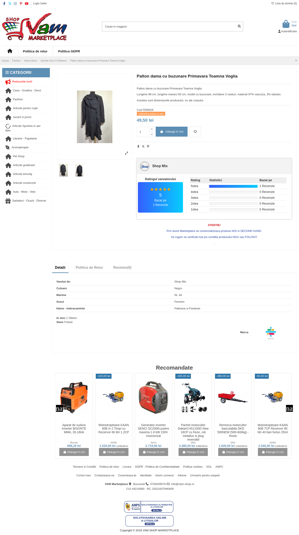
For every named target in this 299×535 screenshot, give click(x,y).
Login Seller (40, 3)
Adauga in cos (171, 131)
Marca (244, 332)
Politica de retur (109, 466)
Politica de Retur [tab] (89, 267)
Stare (60, 322)
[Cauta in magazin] (239, 26)
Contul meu (84, 475)
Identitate (146, 475)
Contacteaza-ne (104, 475)
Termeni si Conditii (84, 466)
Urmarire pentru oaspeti (205, 475)
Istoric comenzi (164, 475)
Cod (139, 110)
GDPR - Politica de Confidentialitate (157, 466)
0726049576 (158, 484)
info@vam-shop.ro (182, 484)
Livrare (127, 466)
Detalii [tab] (60, 267)
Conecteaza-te (127, 475)
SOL (209, 466)
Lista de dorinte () (284, 3)
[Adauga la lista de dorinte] (195, 132)
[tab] (122, 267)
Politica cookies (193, 466)
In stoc (60, 318)
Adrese (182, 475)
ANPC (219, 466)
